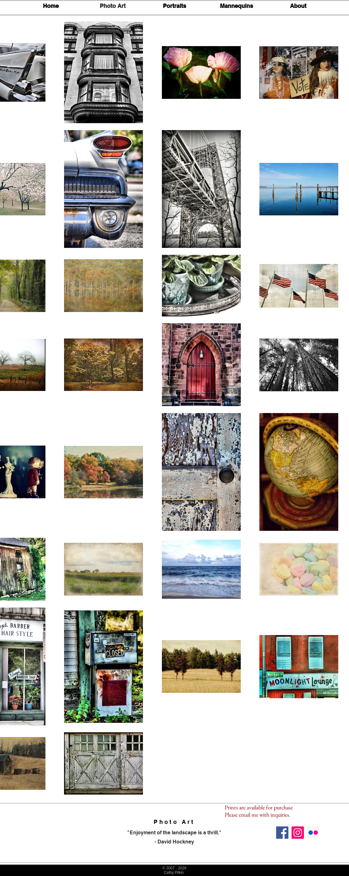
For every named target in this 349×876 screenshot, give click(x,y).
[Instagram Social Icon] (298, 832)
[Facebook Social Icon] (282, 832)
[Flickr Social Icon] (313, 832)
